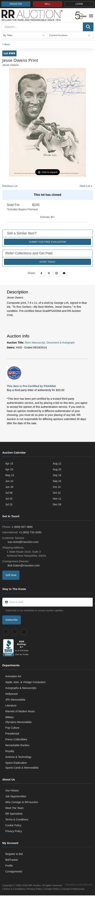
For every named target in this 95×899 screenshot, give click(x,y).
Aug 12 (57, 463)
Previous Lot (9, 185)
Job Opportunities (15, 796)
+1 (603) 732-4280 (30, 532)
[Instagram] (56, 273)
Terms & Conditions (16, 819)
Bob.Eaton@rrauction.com (23, 565)
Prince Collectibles (16, 739)
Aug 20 (57, 469)
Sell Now (10, 575)
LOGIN (79, 4)
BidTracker (11, 859)
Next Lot (85, 185)
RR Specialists (14, 813)
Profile (9, 865)
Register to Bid (14, 853)
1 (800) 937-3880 (22, 526)
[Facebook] (41, 273)
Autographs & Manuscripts (20, 687)
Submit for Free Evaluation (47, 242)
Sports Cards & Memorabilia (21, 767)
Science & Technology (18, 756)
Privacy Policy (13, 831)
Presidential (12, 733)
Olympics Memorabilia (18, 722)
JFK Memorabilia (15, 699)
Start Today (47, 262)
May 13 (9, 475)
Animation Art (13, 676)
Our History (12, 790)
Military (9, 717)
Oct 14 (57, 486)
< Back (6, 44)
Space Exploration (16, 762)
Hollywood (11, 693)
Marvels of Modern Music (20, 711)
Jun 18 (9, 486)
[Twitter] (49, 273)
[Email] (64, 273)
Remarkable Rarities (17, 745)
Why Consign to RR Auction (21, 802)
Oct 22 (57, 492)
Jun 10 (9, 481)
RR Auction (34, 885)
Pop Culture (12, 727)
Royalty (9, 751)
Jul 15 (8, 498)
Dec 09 (57, 504)
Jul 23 (8, 504)
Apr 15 (9, 463)
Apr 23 (9, 469)
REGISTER (16, 4)
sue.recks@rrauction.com (22, 541)
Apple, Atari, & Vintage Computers (25, 682)
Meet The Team (14, 807)
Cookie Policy (13, 825)
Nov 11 (57, 498)
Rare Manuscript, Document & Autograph (50, 342)
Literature (10, 705)
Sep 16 (57, 475)
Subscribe (11, 619)
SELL (47, 4)
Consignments (13, 871)
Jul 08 (8, 492)
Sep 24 (57, 481)
